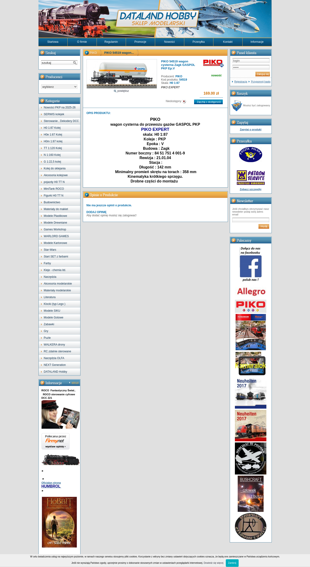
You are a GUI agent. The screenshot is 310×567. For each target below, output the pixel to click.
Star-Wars (50, 249)
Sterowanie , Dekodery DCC (61, 121)
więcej (75, 382)
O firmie (82, 41)
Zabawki (49, 324)
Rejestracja (240, 81)
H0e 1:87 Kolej (53, 134)
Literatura (50, 297)
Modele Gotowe (53, 317)
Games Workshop (55, 229)
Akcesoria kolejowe (56, 175)
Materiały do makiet (56, 209)
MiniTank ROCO (54, 188)
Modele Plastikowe (55, 216)
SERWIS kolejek (54, 114)
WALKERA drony (54, 344)
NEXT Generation (55, 365)
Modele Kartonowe (55, 243)
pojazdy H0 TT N (54, 182)
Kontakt (228, 41)
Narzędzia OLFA (54, 358)
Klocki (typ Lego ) (55, 304)
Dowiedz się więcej (213, 563)
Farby (47, 263)
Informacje (257, 41)
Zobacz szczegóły (250, 189)
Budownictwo (52, 202)
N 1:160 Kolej (52, 155)
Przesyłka (198, 41)
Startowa (52, 41)
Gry (46, 331)
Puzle (47, 337)
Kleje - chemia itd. (55, 270)
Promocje (140, 41)
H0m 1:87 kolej (53, 141)
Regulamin (111, 41)
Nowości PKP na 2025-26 (60, 107)
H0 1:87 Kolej (52, 127)
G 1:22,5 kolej (52, 161)
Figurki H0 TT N (53, 195)
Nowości (169, 41)
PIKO (93, 52)
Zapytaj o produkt (250, 129)
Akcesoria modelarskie (58, 283)
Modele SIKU (52, 310)
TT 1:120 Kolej (53, 148)
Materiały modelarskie (57, 290)
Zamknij (232, 563)
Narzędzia (50, 276)
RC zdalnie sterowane (57, 351)
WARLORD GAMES (56, 236)
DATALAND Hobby (55, 371)
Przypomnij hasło (261, 81)
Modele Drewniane (55, 222)
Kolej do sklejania (55, 168)
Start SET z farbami (56, 256)
